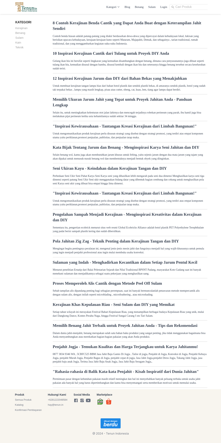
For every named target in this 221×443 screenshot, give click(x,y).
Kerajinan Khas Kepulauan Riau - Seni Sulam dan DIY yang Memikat (114, 304)
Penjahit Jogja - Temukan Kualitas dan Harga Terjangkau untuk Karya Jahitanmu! (125, 346)
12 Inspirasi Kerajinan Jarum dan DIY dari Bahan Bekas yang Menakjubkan (120, 78)
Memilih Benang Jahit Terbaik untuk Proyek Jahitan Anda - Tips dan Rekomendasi (125, 325)
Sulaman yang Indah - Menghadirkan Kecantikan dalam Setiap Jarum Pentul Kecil (125, 262)
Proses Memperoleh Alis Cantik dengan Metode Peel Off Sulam (107, 283)
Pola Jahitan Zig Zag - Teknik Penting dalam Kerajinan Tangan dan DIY (116, 241)
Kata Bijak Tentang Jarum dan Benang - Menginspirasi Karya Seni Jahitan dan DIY (126, 147)
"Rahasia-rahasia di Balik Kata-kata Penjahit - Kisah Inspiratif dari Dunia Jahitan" (126, 371)
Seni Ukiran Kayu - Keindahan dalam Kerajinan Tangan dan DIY (110, 168)
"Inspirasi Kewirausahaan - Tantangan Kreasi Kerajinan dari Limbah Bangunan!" (125, 126)
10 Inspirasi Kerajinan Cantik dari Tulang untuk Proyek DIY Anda (111, 53)
